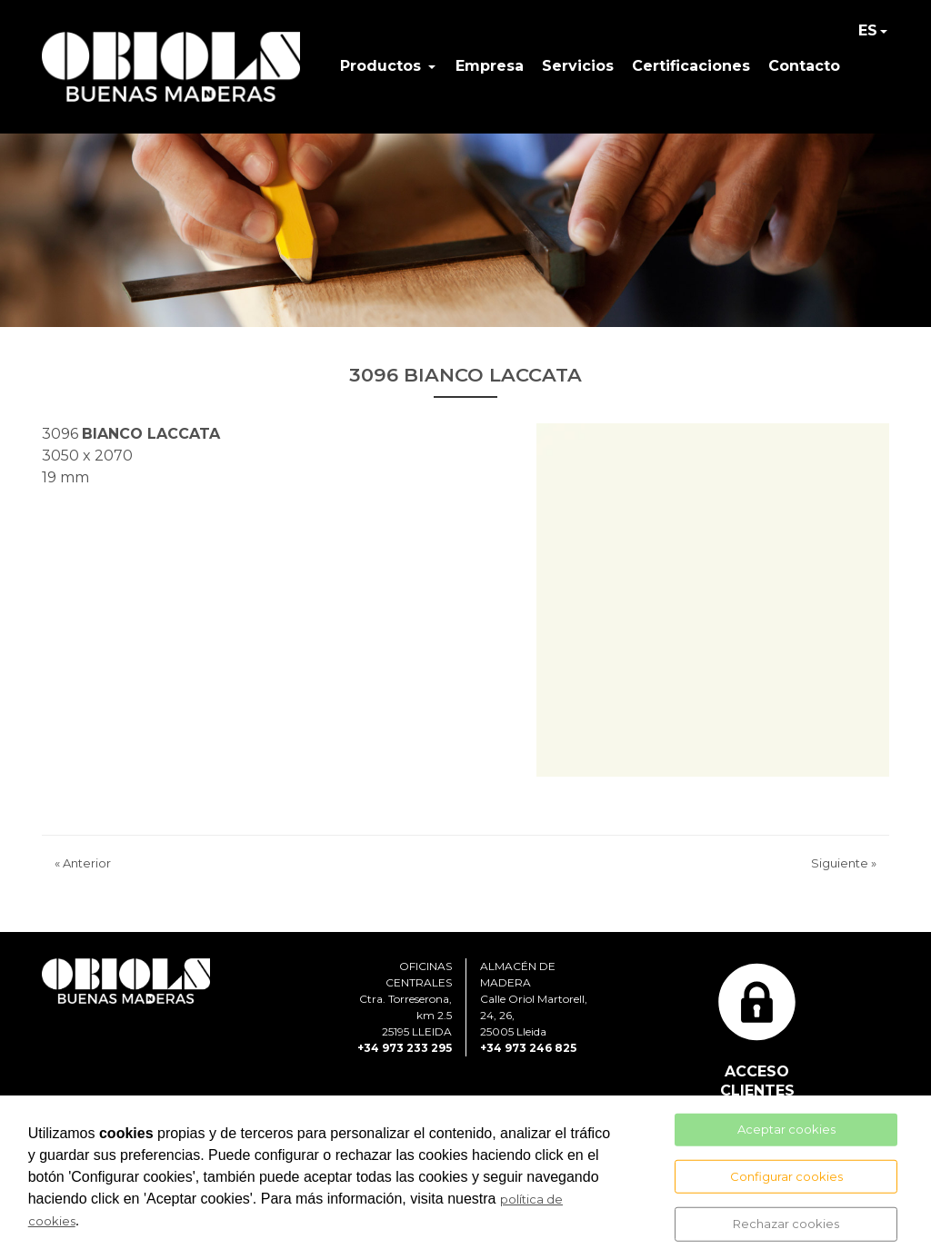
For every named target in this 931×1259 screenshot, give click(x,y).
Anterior (83, 863)
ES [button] (867, 30)
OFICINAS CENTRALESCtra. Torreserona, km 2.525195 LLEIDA (405, 998)
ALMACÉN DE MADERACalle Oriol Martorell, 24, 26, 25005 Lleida (533, 998)
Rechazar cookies (786, 1223)
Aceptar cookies (786, 1129)
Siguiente (843, 863)
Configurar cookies (786, 1175)
